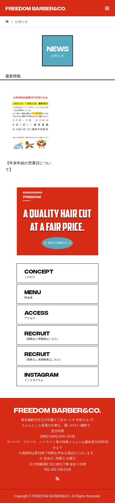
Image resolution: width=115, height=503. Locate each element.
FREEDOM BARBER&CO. (35, 8)
